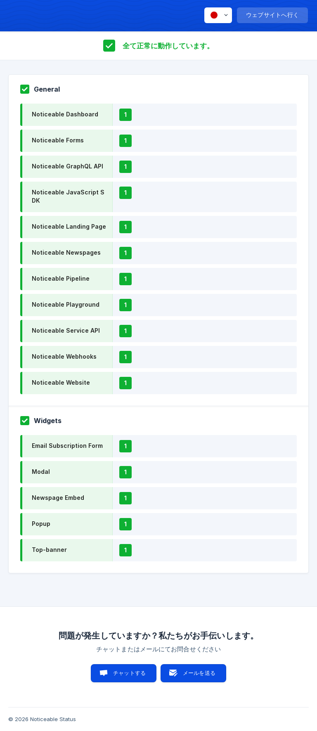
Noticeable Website (61, 382)
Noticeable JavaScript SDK (68, 196)
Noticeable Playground (65, 304)
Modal (41, 471)
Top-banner (49, 549)
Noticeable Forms (58, 140)
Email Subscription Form (67, 445)
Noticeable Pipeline (61, 278)
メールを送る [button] (199, 672)
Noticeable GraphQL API (67, 166)
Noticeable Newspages (66, 252)
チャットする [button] (129, 672)
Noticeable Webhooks (64, 356)
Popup (41, 523)
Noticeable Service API (66, 330)
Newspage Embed (58, 497)
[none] (218, 15)
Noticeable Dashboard (65, 114)
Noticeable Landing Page (69, 226)
